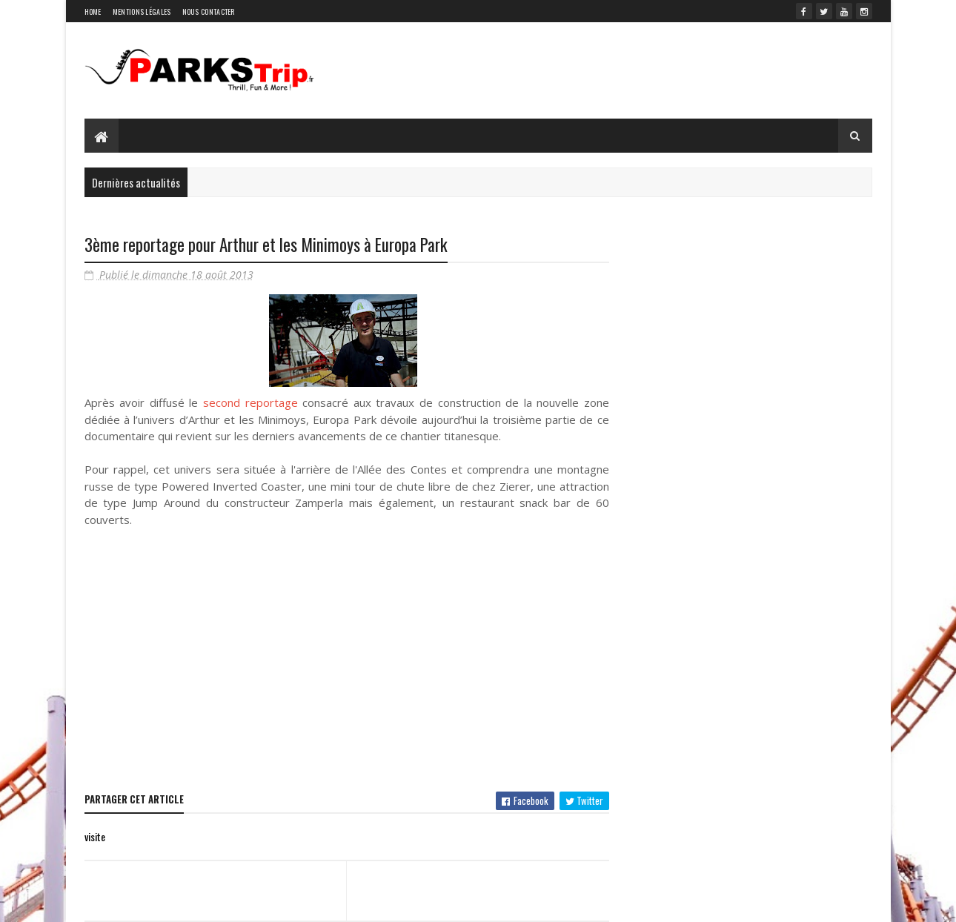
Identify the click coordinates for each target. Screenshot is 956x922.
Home (93, 11)
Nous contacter (208, 11)
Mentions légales (142, 11)
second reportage (250, 402)
